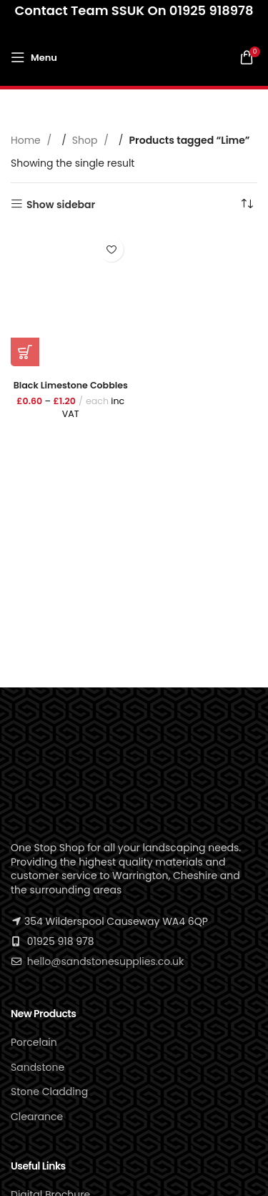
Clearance (37, 1116)
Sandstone (37, 1067)
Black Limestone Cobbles (71, 385)
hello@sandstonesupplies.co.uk (105, 961)
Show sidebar (60, 204)
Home (27, 140)
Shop (86, 140)
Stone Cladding (49, 1091)
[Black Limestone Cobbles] (71, 298)
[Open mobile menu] (34, 57)
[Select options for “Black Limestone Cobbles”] (25, 352)
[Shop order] (246, 204)
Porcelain (34, 1042)
